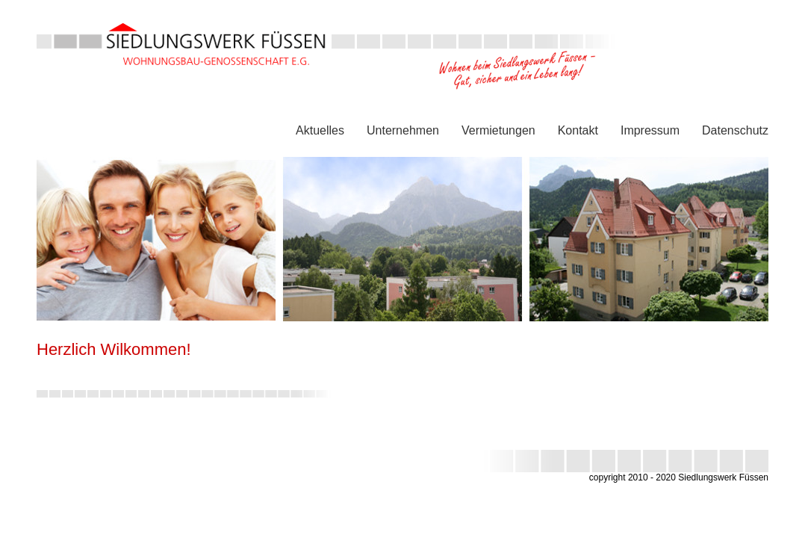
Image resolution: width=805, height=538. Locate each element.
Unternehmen (403, 130)
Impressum (650, 130)
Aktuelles (320, 130)
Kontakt (578, 130)
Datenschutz (735, 130)
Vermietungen (498, 130)
